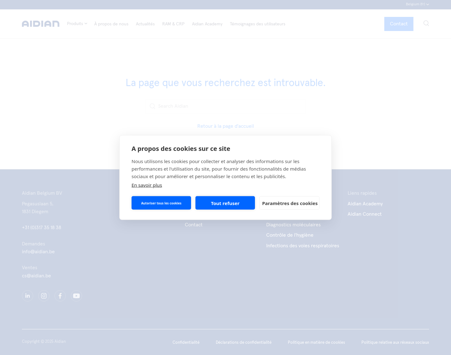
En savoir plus (147, 185)
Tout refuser (225, 203)
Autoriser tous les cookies (161, 203)
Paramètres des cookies (290, 203)
